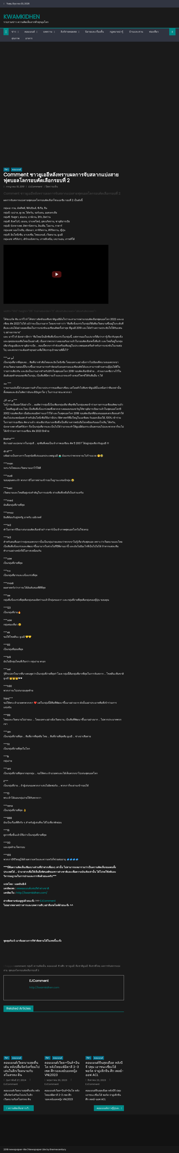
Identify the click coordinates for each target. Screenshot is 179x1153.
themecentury (58, 1149)
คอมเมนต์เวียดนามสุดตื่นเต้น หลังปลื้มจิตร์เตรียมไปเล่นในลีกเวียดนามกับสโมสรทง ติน (22, 1069)
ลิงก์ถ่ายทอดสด (69, 31)
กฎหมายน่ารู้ (116, 31)
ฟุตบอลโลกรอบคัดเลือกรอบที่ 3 (24, 970)
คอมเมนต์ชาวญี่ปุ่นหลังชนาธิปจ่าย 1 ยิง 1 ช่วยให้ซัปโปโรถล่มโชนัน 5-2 (110, 1108)
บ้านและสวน (136, 31)
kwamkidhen (21, 17)
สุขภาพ (15, 38)
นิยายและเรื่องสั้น (94, 31)
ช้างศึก (61, 966)
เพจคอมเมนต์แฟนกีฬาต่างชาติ (32, 888)
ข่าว (14, 31)
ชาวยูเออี (70, 966)
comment (20, 966)
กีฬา (6, 169)
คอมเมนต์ (29, 31)
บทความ (47, 31)
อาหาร (29, 38)
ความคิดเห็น (40, 966)
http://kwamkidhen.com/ (31, 893)
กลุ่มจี (30, 966)
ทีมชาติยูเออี (82, 966)
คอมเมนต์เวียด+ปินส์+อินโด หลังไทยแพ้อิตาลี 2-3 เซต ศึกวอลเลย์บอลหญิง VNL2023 (62, 1069)
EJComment (35, 186)
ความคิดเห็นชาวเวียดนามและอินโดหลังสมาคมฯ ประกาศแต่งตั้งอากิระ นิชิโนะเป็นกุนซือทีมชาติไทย (21, 1108)
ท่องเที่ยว (154, 31)
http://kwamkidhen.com (44, 987)
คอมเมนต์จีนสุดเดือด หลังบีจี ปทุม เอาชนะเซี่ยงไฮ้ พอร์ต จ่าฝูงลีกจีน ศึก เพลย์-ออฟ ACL (104, 1069)
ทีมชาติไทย (94, 966)
